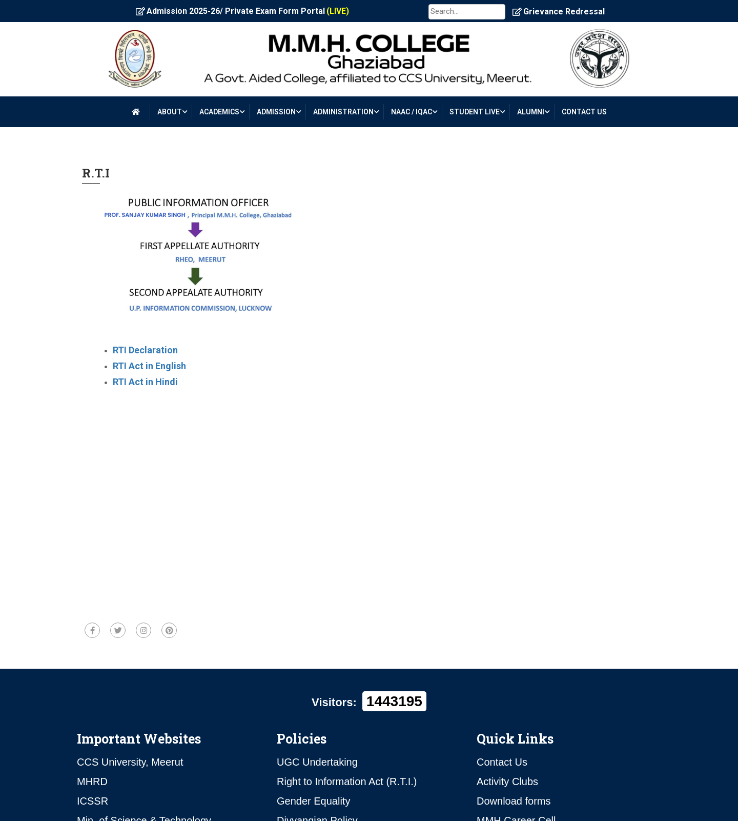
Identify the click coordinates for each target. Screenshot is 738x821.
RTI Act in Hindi (145, 381)
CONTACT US (584, 112)
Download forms (514, 801)
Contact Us (502, 762)
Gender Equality (313, 801)
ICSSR (92, 801)
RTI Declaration (145, 350)
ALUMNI (530, 112)
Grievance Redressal (558, 11)
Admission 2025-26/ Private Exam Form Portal (242, 11)
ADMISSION (276, 112)
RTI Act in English (149, 366)
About (169, 112)
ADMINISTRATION (343, 112)
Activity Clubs (507, 781)
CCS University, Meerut (130, 762)
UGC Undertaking (317, 762)
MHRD (92, 781)
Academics (219, 112)
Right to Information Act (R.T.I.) (347, 781)
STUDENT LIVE (474, 112)
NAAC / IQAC (411, 112)
